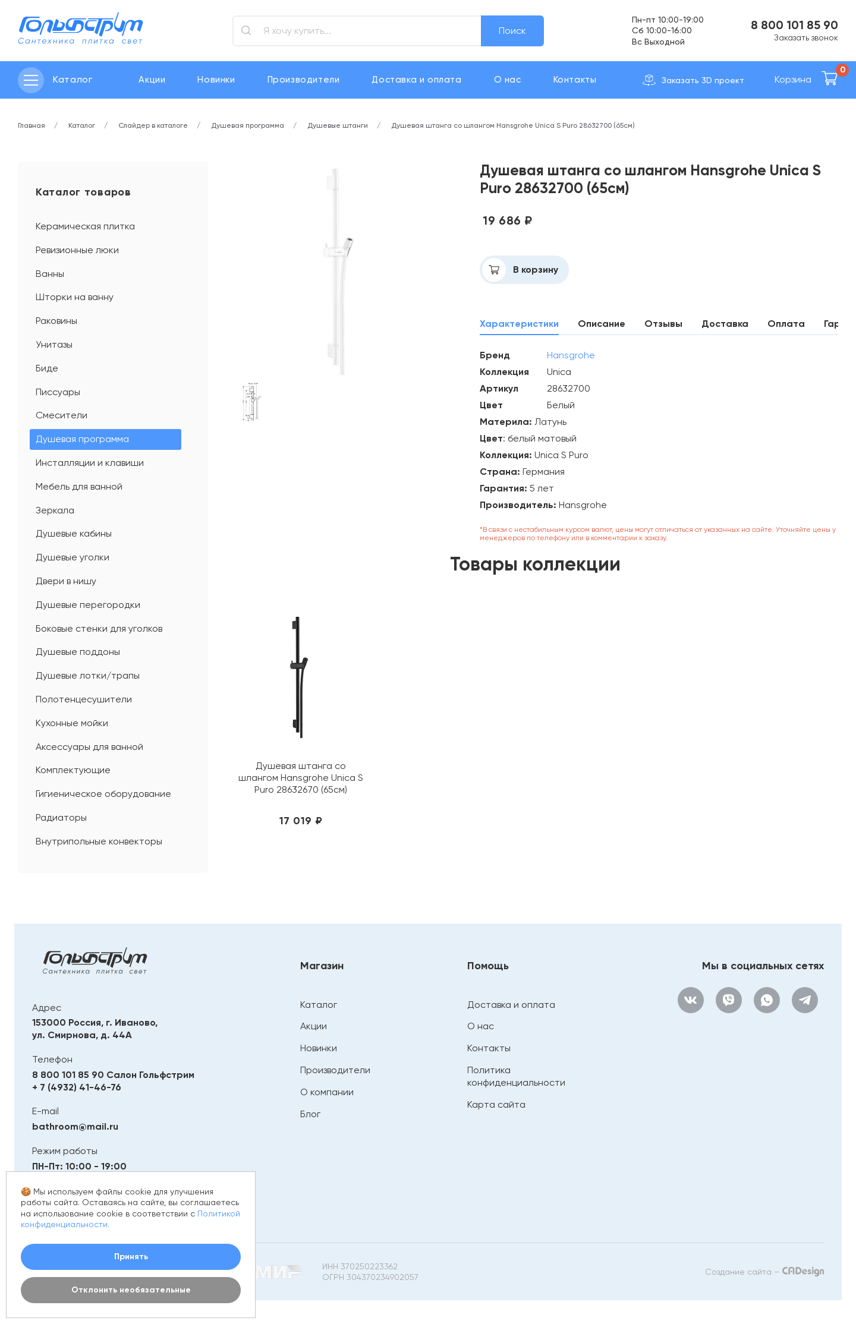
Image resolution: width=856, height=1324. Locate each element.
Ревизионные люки (77, 250)
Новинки (216, 79)
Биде (47, 368)
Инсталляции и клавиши (90, 462)
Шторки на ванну (75, 296)
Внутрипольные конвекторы (99, 841)
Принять (131, 1257)
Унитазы (54, 344)
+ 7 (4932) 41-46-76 (76, 1087)
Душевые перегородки (88, 604)
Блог (310, 1114)
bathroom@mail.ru (75, 1126)
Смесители (61, 415)
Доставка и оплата (416, 79)
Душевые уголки (72, 557)
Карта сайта (496, 1104)
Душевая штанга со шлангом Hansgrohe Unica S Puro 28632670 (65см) (300, 777)
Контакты (575, 79)
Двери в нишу (66, 581)
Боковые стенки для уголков (99, 628)
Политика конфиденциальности (516, 1076)
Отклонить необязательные (131, 1290)
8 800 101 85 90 (794, 25)
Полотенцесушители (84, 699)
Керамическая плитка (85, 226)
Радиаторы (61, 817)
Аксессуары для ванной (89, 746)
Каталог (318, 1004)
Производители (304, 79)
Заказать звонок (806, 37)
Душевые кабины (74, 533)
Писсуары (58, 392)
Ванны (50, 273)
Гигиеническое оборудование (103, 793)
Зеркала (55, 510)
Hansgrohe (571, 355)
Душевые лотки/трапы (88, 675)
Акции (152, 79)
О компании (327, 1092)
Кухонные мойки (72, 723)
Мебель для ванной (79, 486)
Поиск (512, 30)
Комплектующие (73, 770)
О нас (507, 79)
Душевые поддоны (78, 651)
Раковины (56, 320)
